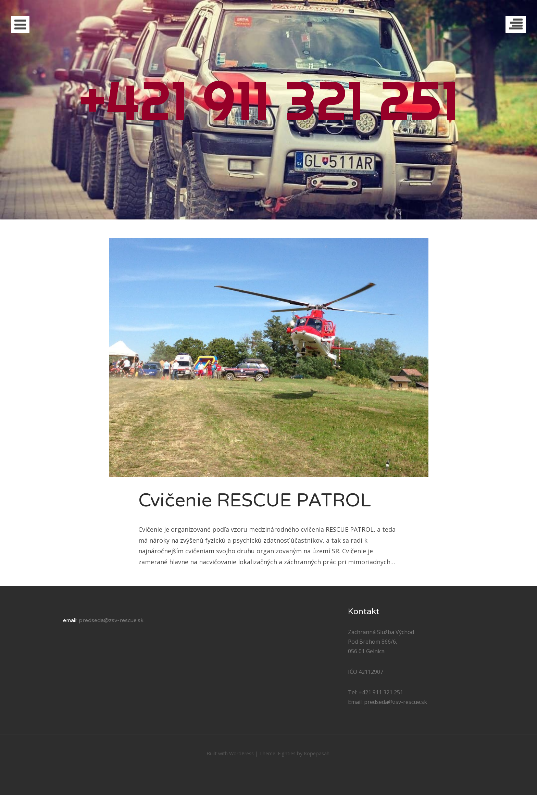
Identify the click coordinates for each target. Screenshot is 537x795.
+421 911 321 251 (268, 100)
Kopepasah (316, 753)
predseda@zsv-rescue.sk (111, 620)
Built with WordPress (230, 753)
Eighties (287, 753)
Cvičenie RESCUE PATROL (254, 500)
